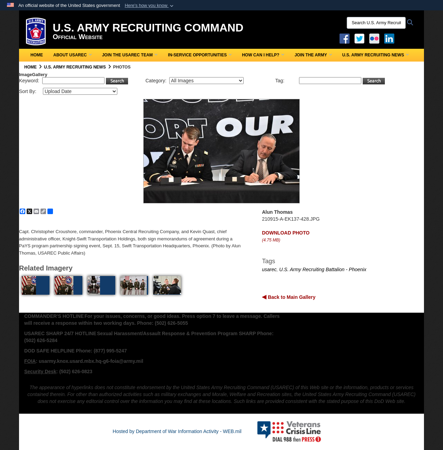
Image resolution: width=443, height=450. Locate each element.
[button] (150, 5)
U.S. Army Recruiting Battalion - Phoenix (323, 269)
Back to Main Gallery (291, 297)
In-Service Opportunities (200, 55)
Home (36, 55)
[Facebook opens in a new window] (345, 38)
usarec (269, 269)
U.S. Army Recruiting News (375, 55)
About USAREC (72, 55)
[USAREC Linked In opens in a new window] (390, 38)
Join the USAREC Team (130, 55)
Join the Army (313, 55)
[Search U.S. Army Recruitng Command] (376, 23)
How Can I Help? (263, 55)
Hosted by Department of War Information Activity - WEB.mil (177, 431)
